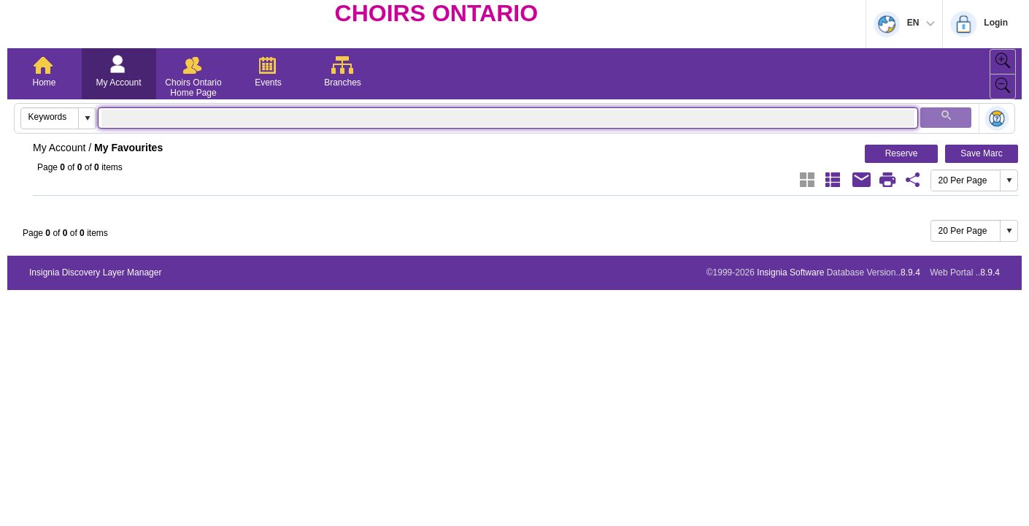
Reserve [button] (901, 153)
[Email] (862, 180)
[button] (87, 118)
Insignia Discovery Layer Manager (95, 272)
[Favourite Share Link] (913, 180)
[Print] (887, 180)
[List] (833, 180)
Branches (342, 82)
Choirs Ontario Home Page (193, 87)
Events (268, 82)
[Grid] (807, 180)
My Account (118, 82)
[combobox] (50, 117)
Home (43, 82)
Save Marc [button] (981, 153)
